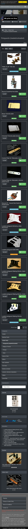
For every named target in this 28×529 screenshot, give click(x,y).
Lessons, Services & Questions (9, 372)
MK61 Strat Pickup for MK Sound (14, 488)
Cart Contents (6, 21)
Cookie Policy (3, 3)
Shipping (5, 498)
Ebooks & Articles (6, 368)
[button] (3, 12)
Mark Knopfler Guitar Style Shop (10, 6)
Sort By (23, 48)
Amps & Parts (5, 356)
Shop (6, 30)
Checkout (15, 21)
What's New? (5, 472)
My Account (22, 21)
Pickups (4, 349)
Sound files (4, 378)
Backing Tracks (5, 337)
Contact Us (5, 507)
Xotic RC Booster (14, 409)
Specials (4, 392)
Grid (11, 48)
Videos (3, 375)
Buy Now (22, 69)
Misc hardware (5, 362)
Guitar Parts (11, 30)
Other (3, 353)
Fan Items (4, 365)
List (7, 48)
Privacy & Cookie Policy (8, 501)
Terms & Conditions (7, 504)
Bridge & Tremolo (6, 346)
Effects (3, 359)
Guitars (4, 334)
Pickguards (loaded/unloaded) (10, 31)
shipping (7, 517)
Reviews (4, 450)
